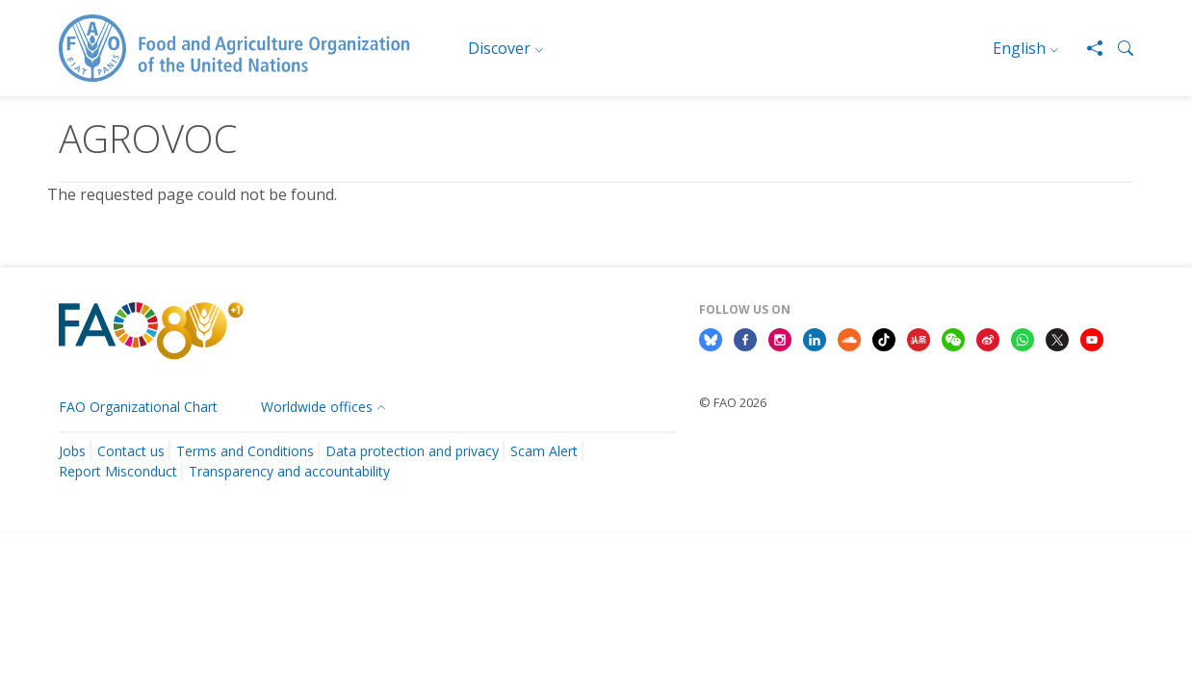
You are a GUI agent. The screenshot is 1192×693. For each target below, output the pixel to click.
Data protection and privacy (412, 451)
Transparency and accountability (289, 471)
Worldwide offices (317, 407)
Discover (499, 48)
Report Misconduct (118, 471)
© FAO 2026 (732, 402)
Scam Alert (544, 451)
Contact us (131, 451)
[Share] (1087, 48)
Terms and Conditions (245, 451)
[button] (1117, 48)
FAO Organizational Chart (138, 407)
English (1019, 48)
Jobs (72, 451)
